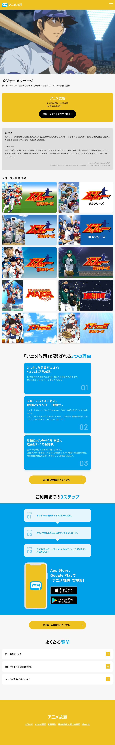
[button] (111, 5)
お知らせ (29, 724)
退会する (86, 724)
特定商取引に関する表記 (69, 724)
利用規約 (52, 724)
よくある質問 (40, 724)
